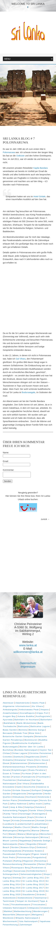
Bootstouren (30, 740)
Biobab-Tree (20, 733)
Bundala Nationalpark (26, 750)
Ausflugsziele (43, 716)
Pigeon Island (39, 854)
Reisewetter (30, 864)
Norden (15, 847)
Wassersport (23, 914)
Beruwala (8, 733)
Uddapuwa (33, 908)
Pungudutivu (39, 857)
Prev (6, 119)
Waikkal (8, 911)
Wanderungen (40, 911)
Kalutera (40, 807)
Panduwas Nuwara (33, 851)
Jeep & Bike (16, 807)
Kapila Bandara (40, 168)
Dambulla (19, 757)
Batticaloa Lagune (40, 726)
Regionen (28, 861)
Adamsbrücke (23, 703)
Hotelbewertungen (28, 800)
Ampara (44, 709)
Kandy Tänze (11, 814)
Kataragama (39, 814)
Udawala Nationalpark (14, 908)
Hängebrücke (19, 794)
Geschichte (30, 787)
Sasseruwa (20, 871)
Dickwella (8, 760)
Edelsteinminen (19, 763)
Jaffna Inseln (35, 804)
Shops (47, 874)
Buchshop (8, 750)
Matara (21, 834)
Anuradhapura (27, 713)
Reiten (41, 864)
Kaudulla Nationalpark (14, 817)
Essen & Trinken (11, 773)
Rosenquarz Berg (20, 868)
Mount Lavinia (10, 840)
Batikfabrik (9, 723)
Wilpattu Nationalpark (27, 918)
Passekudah (9, 854)
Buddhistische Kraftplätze (26, 743)
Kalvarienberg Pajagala (15, 810)
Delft (43, 757)
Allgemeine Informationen (16, 706)
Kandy (49, 810)
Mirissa (44, 837)
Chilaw (6, 753)
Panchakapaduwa (12, 851)
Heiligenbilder (35, 794)
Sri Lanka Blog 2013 (33, 881)
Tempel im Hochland (27, 901)
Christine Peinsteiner (40, 753)
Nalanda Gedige (41, 840)
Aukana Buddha (25, 716)
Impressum (28, 666)
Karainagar (25, 814)
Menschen (45, 834)
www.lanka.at (28, 645)
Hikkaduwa (18, 797)
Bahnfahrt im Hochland (26, 720)
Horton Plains (10, 800)
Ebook (6, 763)
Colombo (7, 757)
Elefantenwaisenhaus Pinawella (20, 767)
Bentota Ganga (37, 730)
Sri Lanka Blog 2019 (33, 891)
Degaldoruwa (32, 757)
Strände (41, 894)
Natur (22, 844)
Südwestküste (25, 898)
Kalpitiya (29, 807)
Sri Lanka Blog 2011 (34, 878)
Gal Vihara (21, 359)
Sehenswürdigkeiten (31, 874)
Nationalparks (10, 844)
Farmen (16, 777)
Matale (12, 834)
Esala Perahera (37, 770)
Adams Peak (38, 703)
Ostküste (20, 155)
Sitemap (17, 878)
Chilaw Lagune (19, 753)
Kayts (31, 817)
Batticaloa (23, 726)
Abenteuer (8, 703)
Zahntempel (26, 925)
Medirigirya (33, 834)
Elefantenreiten (37, 763)
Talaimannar (40, 898)
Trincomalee (38, 904)
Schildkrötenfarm (36, 871)
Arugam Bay (9, 716)
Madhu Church (22, 827)
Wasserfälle (9, 914)
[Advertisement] (28, 298)
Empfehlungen (19, 770)
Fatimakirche (29, 777)
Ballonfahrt (46, 720)
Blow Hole (34, 733)
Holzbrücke (44, 797)
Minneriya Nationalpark (26, 837)
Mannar (36, 830)
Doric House (41, 760)
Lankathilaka (40, 824)
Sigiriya (7, 878)
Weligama (37, 914)
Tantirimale (9, 901)
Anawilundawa (10, 713)
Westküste (8, 918)
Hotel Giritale (39, 196)
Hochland (31, 797)
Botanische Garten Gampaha (18, 736)
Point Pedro (9, 857)
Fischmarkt (43, 777)
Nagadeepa (25, 840)
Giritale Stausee (21, 790)
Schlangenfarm (11, 874)
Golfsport (37, 790)
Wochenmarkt (10, 921)
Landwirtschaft (24, 824)
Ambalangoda (10, 709)
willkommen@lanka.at (28, 652)
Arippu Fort (42, 713)
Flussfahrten (9, 780)
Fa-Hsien (27, 773)
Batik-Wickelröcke (26, 723)
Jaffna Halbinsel (18, 804)
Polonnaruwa (9, 152)
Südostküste (9, 898)
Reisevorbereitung (12, 864)
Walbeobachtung (23, 911)
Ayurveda (8, 720)
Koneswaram (28, 820)
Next (19, 119)
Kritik (49, 820)
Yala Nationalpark (28, 921)
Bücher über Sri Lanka (31, 747)
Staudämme (28, 894)
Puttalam (7, 861)
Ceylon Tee (46, 750)
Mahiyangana (10, 830)
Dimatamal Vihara (24, 760)
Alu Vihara (37, 706)
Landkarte (9, 824)
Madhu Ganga (39, 827)
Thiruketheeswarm (20, 904)
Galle (19, 787)
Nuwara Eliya (28, 847)
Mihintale (8, 837)
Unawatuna (47, 908)
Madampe (8, 827)
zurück (44, 519)
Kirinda (16, 820)
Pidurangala (23, 854)
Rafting (18, 861)
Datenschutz (28, 663)
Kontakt (41, 820)
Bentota (23, 730)
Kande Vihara (36, 810)
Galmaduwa (24, 780)
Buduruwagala (28, 392)
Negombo (32, 844)
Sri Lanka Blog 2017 (33, 888)
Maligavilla (24, 830)
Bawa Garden (10, 730)
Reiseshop (40, 861)
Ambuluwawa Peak (29, 709)
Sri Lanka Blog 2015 (33, 884)
